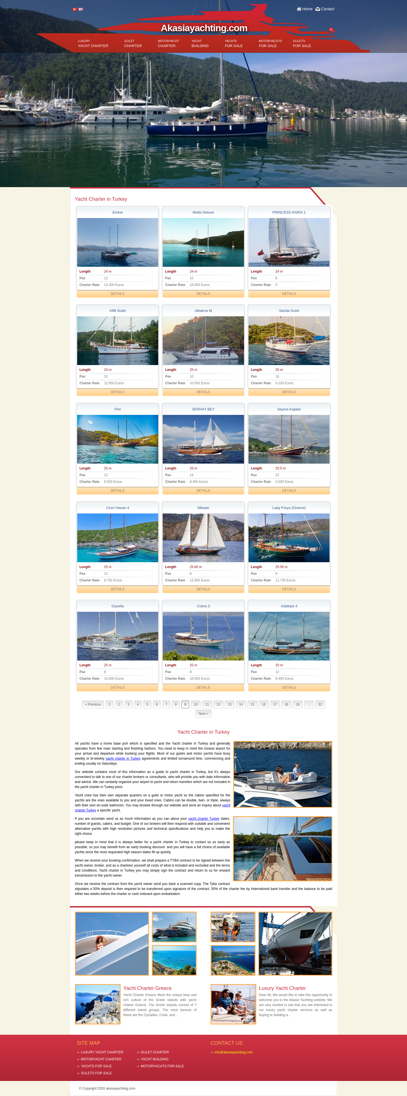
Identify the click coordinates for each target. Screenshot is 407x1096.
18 (286, 704)
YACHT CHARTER (93, 43)
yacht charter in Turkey (123, 758)
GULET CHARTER (155, 1052)
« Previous (93, 704)
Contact (327, 9)
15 (252, 704)
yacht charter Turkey (204, 819)
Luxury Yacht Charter (282, 988)
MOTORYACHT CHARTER (101, 1059)
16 (263, 704)
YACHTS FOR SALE (96, 1066)
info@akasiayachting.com (234, 1052)
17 (275, 704)
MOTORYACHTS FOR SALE (162, 1066)
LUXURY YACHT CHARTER (102, 1052)
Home (307, 9)
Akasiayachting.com (204, 28)
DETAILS (118, 294)
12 (218, 704)
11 (207, 704)
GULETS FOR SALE (96, 1073)
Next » (203, 714)
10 (196, 704)
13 (229, 704)
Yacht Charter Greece (147, 988)
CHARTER (133, 43)
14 (241, 704)
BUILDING (200, 43)
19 (297, 704)
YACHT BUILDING (155, 1059)
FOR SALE (234, 43)
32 (320, 704)
